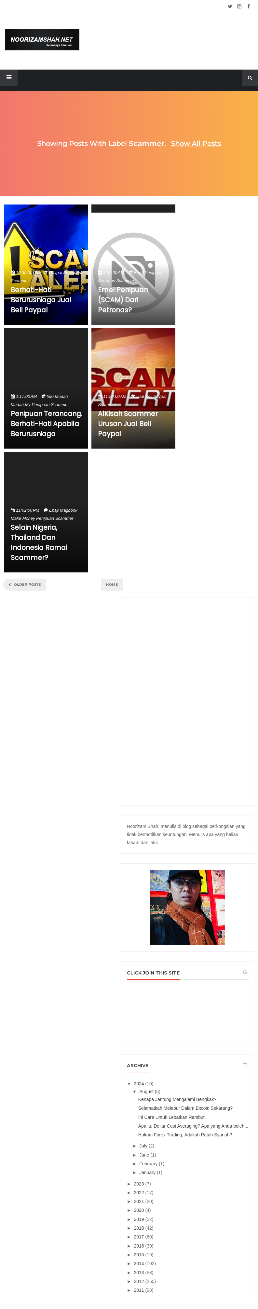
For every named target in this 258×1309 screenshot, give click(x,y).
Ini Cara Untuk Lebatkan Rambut (220, 765)
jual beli (144, 396)
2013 (201, 945)
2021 (201, 874)
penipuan (72, 272)
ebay (54, 510)
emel (138, 272)
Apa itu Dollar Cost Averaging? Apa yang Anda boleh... (224, 783)
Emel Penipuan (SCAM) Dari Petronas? (123, 300)
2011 (201, 963)
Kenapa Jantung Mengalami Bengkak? (217, 729)
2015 (201, 927)
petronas (106, 280)
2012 (201, 954)
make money (23, 518)
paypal (55, 272)
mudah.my (21, 404)
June (206, 828)
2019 (201, 892)
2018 (201, 901)
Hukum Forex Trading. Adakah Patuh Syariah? (223, 802)
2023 (201, 856)
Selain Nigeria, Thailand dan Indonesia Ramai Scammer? (39, 542)
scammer (20, 280)
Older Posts (27, 585)
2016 (201, 919)
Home (112, 585)
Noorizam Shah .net (117, 1288)
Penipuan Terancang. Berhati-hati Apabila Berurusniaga (46, 424)
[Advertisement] (219, 309)
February (211, 836)
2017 (201, 909)
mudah (61, 396)
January (210, 845)
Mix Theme (196, 1288)
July (206, 818)
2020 (201, 883)
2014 (201, 936)
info (50, 396)
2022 (201, 865)
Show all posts (196, 143)
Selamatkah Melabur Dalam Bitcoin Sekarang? (221, 748)
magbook (68, 510)
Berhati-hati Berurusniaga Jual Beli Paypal (41, 300)
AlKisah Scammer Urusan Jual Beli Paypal (128, 424)
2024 (201, 707)
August (209, 715)
